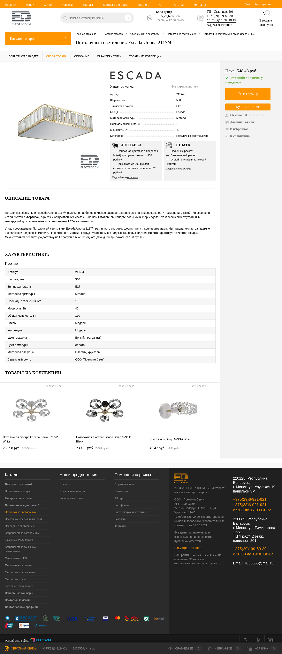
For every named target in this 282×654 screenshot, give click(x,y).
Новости (67, 4)
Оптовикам (121, 487)
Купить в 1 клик (248, 107)
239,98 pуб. (19, 444)
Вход (248, 4)
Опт (162, 4)
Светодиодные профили (21, 602)
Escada (180, 112)
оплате (187, 168)
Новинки (10, 4)
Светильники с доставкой (22, 501)
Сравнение (185, 648)
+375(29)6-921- (166, 16)
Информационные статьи (130, 508)
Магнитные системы (18, 561)
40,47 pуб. (164, 444)
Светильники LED (16, 554)
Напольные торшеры (19, 588)
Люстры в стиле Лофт (18, 494)
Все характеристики (184, 86)
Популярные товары (72, 487)
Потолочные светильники (192, 135)
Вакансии (120, 514)
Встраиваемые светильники (22, 528)
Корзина (262, 648)
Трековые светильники (19, 581)
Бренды (87, 4)
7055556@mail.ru (258, 559)
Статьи (179, 4)
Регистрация (262, 4)
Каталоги (143, 4)
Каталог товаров (38, 38)
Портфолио (121, 501)
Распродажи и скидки (73, 494)
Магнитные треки (15, 575)
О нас (48, 4)
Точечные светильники (19, 535)
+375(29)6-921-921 (249, 495)
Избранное (224, 648)
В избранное (236, 129)
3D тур (118, 494)
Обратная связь (124, 480)
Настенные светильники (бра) (23, 514)
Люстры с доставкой (18, 480)
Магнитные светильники (20, 568)
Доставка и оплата (115, 4)
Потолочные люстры (17, 487)
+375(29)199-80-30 (220, 16)
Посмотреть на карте (188, 543)
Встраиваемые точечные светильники (20, 545)
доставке (132, 177)
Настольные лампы (18, 595)
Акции (30, 4)
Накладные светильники (20, 521)
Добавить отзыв (239, 122)
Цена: (241, 71)
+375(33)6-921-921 (249, 500)
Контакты (199, 4)
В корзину (248, 94)
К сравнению (237, 136)
